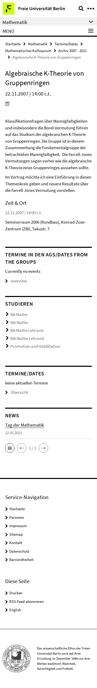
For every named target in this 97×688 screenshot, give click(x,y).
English (15, 609)
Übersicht (16, 392)
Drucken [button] (16, 592)
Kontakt (15, 542)
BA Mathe (18, 314)
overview (16, 281)
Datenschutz (19, 551)
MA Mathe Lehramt (27, 338)
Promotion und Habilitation (35, 346)
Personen (16, 517)
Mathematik (37, 43)
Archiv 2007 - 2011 (72, 50)
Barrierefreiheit (21, 559)
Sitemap (16, 534)
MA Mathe (19, 322)
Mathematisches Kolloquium (28, 50)
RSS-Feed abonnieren (26, 601)
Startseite (13, 43)
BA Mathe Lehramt (27, 330)
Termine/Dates (66, 43)
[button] (9, 448)
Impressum (18, 525)
